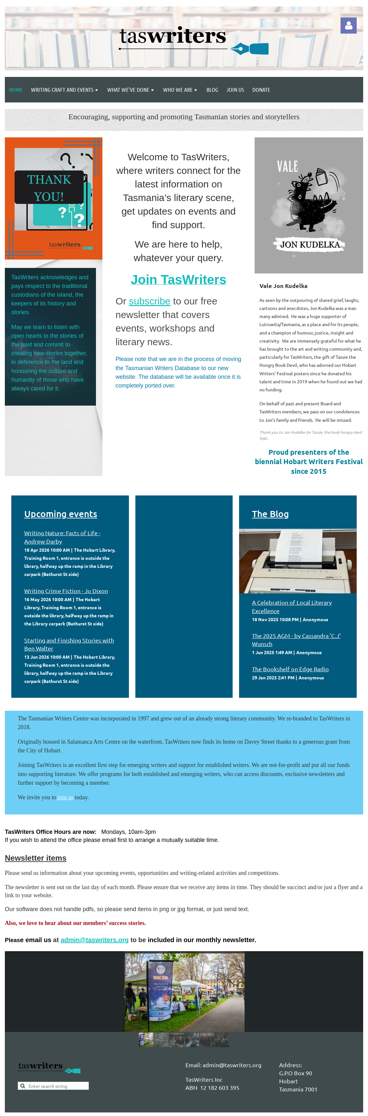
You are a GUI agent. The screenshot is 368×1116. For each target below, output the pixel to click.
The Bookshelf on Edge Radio (290, 668)
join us (66, 797)
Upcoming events (60, 513)
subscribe (149, 301)
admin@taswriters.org (95, 939)
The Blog (270, 513)
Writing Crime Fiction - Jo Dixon (66, 590)
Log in (349, 25)
